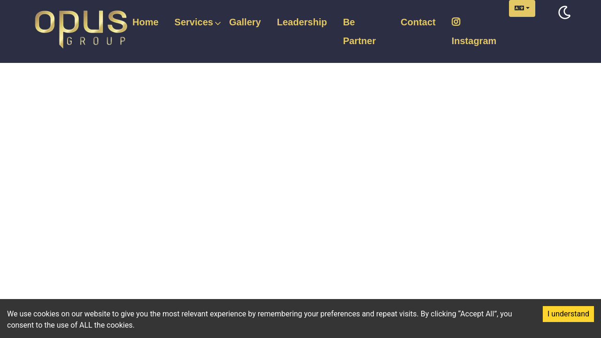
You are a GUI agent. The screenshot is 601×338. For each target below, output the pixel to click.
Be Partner (359, 31)
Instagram (474, 31)
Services (194, 22)
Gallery (245, 22)
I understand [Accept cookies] (568, 313)
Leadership (302, 22)
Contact (418, 22)
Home (145, 22)
